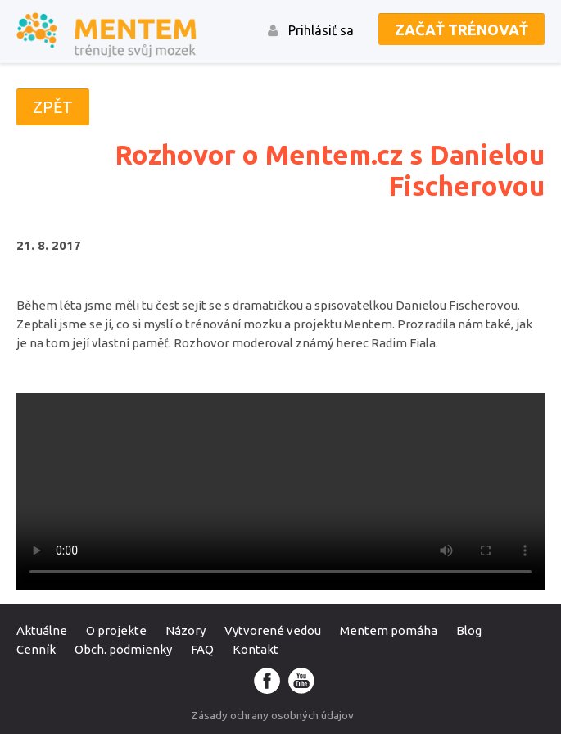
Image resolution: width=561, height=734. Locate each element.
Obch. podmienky (123, 649)
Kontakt (255, 649)
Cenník (36, 649)
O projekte (116, 630)
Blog (469, 630)
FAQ (202, 649)
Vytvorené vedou (272, 630)
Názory (185, 630)
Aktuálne (41, 630)
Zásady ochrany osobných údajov (272, 715)
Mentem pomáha (388, 630)
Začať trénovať (461, 29)
